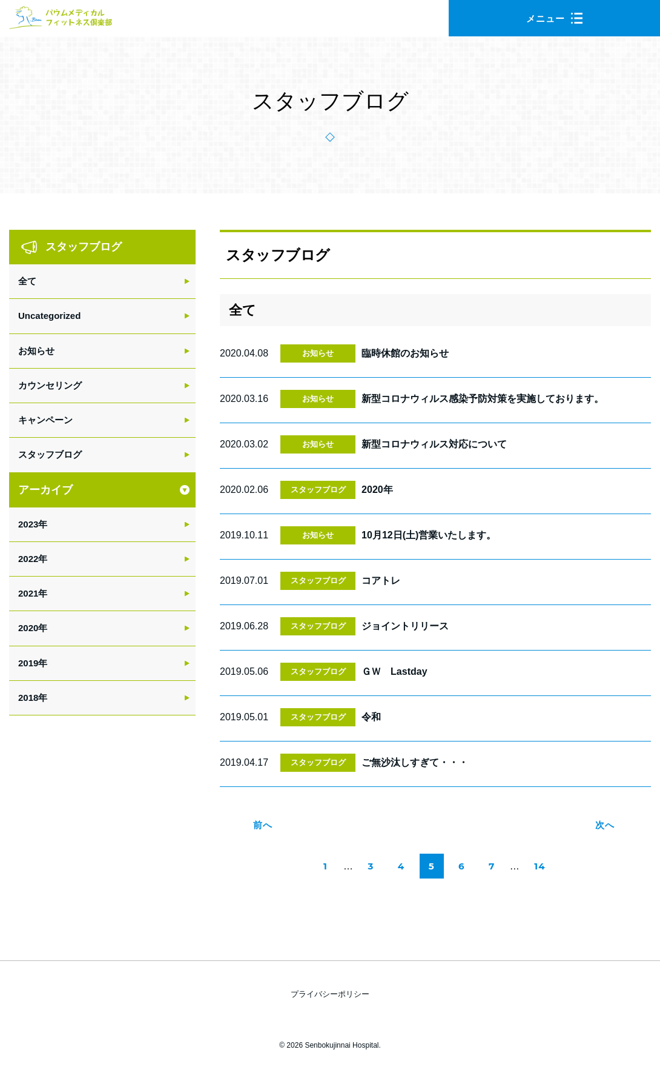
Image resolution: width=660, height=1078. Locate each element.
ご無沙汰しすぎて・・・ (414, 762)
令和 (371, 717)
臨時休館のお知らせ (405, 353)
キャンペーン (45, 420)
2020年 (377, 489)
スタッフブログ (318, 489)
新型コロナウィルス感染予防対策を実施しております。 (482, 398)
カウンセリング (50, 385)
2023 (28, 524)
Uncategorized (49, 315)
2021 (28, 593)
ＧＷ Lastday (394, 671)
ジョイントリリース (405, 626)
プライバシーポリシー (330, 994)
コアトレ (380, 580)
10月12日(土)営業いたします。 (428, 535)
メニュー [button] (554, 18)
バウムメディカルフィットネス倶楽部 (60, 21)
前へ (262, 825)
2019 (28, 663)
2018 (28, 697)
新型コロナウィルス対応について (434, 444)
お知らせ (318, 353)
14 (541, 869)
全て (27, 281)
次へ (605, 825)
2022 (28, 559)
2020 (28, 628)
